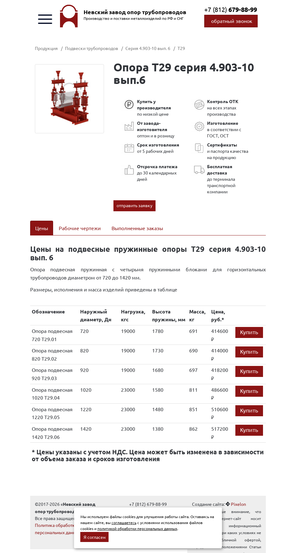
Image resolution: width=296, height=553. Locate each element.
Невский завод (135, 12)
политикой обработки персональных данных (137, 528)
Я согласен (95, 537)
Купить (249, 323)
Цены (41, 228)
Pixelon (238, 496)
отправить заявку (134, 205)
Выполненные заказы (137, 228)
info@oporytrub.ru (148, 503)
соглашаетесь (124, 522)
